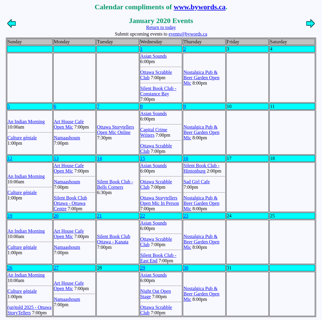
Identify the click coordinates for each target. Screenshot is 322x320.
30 (185, 267)
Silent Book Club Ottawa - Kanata (113, 239)
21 (99, 215)
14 (99, 158)
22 (142, 215)
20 (56, 215)
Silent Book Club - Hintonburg (201, 168)
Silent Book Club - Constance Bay (158, 91)
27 (56, 267)
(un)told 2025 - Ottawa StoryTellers (29, 310)
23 (185, 215)
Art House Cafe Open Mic (69, 124)
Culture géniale (22, 137)
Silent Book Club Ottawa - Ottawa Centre (70, 203)
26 (9, 267)
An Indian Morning (26, 121)
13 (56, 158)
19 (9, 215)
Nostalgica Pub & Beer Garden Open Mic (201, 78)
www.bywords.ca (199, 7)
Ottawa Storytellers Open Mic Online (115, 129)
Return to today (161, 27)
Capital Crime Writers (153, 132)
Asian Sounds (153, 56)
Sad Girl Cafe (196, 181)
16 (185, 158)
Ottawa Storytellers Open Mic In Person (159, 200)
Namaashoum (67, 137)
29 (142, 267)
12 (9, 158)
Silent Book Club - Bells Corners (115, 184)
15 (142, 158)
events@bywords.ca (187, 33)
